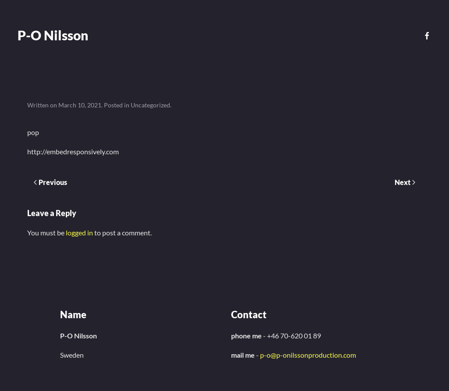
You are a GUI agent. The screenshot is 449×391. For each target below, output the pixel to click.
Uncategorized (150, 105)
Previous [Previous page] (50, 182)
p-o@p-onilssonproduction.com (308, 355)
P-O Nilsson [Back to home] (53, 35)
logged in (79, 232)
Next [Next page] (405, 182)
